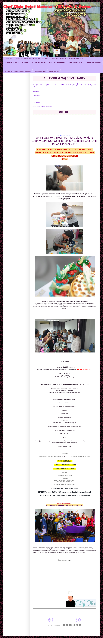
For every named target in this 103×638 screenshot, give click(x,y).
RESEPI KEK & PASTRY (94, 63)
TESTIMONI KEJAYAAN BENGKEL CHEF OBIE (64, 505)
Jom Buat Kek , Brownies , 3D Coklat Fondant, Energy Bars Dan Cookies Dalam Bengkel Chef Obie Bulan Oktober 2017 (64, 141)
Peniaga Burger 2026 (40, 71)
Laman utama (9, 58)
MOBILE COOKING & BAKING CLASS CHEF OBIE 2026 (32, 58)
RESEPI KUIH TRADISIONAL (76, 63)
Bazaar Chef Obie (54, 71)
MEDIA (38, 67)
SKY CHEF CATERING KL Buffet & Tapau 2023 (18, 71)
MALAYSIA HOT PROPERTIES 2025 (86, 67)
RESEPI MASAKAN (10, 67)
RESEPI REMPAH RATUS (26, 67)
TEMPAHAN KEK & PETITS (57, 63)
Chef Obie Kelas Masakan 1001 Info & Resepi (48, 6)
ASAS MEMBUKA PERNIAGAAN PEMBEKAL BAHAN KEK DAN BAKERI (25, 63)
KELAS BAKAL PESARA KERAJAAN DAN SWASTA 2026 (67, 58)
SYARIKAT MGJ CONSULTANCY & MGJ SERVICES (58, 67)
